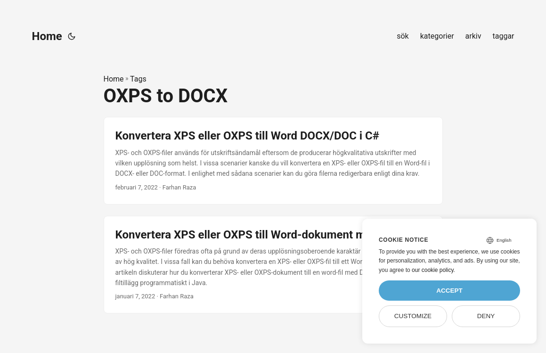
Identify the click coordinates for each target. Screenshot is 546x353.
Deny (486, 316)
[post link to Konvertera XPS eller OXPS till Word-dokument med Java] (273, 264)
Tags (138, 78)
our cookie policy (433, 270)
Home (47, 36)
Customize (413, 316)
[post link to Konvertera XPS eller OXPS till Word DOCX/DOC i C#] (273, 160)
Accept (449, 290)
